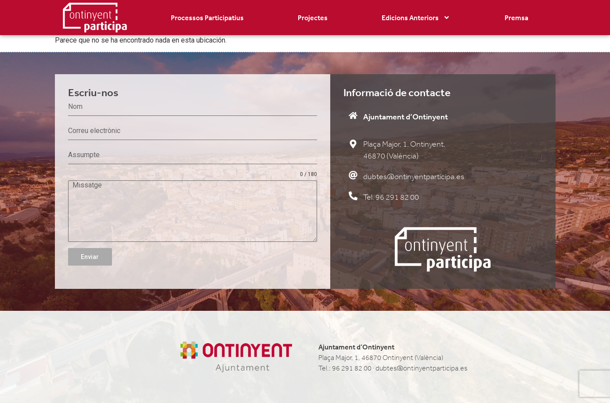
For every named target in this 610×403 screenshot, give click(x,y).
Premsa (516, 17)
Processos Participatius (207, 17)
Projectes (313, 17)
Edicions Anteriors (416, 17)
